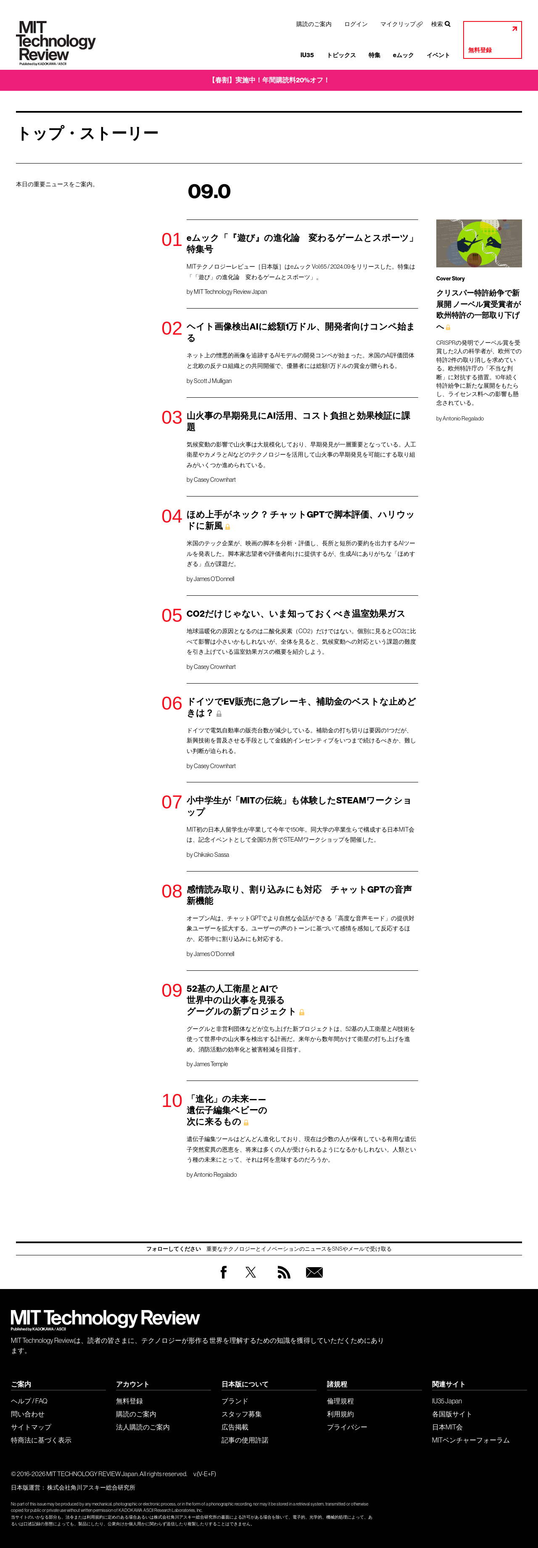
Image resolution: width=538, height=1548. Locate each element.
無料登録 (480, 50)
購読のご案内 (314, 24)
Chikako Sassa (211, 854)
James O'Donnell (214, 579)
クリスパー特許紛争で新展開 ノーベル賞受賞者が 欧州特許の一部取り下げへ (478, 310)
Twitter (250, 1280)
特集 (374, 55)
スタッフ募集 (242, 1414)
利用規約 (340, 1414)
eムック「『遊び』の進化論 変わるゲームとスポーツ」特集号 (302, 243)
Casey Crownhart (215, 479)
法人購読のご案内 (143, 1427)
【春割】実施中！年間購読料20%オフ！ (269, 80)
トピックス (341, 55)
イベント (438, 55)
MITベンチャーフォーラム (471, 1440)
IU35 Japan (447, 1401)
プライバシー (347, 1427)
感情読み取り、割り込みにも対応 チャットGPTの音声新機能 (299, 895)
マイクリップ (398, 24)
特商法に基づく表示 (41, 1440)
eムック (403, 55)
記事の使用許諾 (245, 1440)
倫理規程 (340, 1401)
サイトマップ (31, 1427)
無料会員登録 (312, 1280)
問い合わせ (28, 1414)
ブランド (235, 1401)
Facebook (223, 1278)
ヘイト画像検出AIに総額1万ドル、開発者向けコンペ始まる (301, 332)
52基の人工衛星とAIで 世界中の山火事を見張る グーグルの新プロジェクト (242, 1000)
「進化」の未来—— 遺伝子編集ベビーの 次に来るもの (227, 1110)
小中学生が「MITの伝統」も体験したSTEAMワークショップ (299, 806)
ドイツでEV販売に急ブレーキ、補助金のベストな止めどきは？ (301, 707)
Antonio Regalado (215, 1174)
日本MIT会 (447, 1427)
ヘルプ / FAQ (29, 1401)
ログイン (356, 24)
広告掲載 (235, 1427)
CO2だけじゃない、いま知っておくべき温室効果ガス (296, 614)
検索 (437, 24)
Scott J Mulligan (213, 381)
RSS (282, 1280)
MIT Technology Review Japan (230, 291)
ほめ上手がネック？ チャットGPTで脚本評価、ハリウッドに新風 (301, 520)
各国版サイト (452, 1414)
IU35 (307, 55)
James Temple (211, 1064)
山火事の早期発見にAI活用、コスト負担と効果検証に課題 (298, 421)
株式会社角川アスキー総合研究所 (91, 1487)
